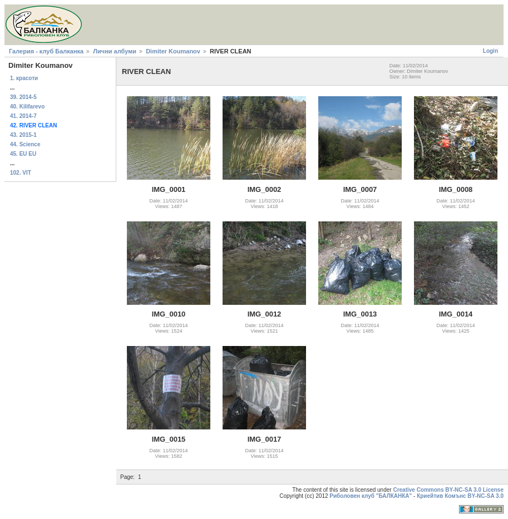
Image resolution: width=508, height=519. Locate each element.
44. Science (25, 144)
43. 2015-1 (23, 135)
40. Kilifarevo (27, 106)
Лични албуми (114, 51)
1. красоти (24, 78)
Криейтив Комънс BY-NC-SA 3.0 (460, 496)
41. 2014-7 (23, 116)
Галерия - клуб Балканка (46, 51)
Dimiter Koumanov (173, 51)
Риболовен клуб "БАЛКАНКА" (370, 496)
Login (490, 51)
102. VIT (20, 173)
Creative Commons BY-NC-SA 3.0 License (448, 490)
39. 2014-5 (23, 97)
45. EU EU (23, 154)
